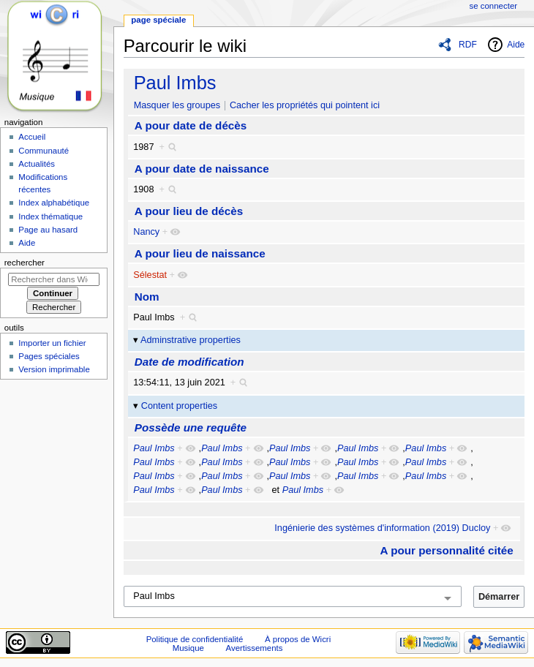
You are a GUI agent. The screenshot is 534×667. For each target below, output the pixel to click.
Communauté (43, 150)
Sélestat (150, 275)
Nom (147, 296)
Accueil (31, 136)
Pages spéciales (48, 356)
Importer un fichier (52, 343)
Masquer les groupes (177, 105)
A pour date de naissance (202, 168)
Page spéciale (158, 19)
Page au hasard (48, 229)
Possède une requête (191, 427)
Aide (515, 44)
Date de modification (189, 361)
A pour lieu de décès (189, 211)
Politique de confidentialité (195, 639)
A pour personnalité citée (447, 550)
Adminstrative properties (190, 340)
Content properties (179, 406)
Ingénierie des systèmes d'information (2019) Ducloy (382, 528)
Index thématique (50, 216)
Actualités (36, 163)
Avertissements (254, 648)
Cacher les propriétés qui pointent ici (305, 105)
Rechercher (24, 262)
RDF (468, 44)
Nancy (146, 232)
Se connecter (494, 5)
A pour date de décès (191, 125)
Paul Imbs (175, 82)
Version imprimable (53, 369)
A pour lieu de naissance (200, 253)
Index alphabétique (53, 202)
